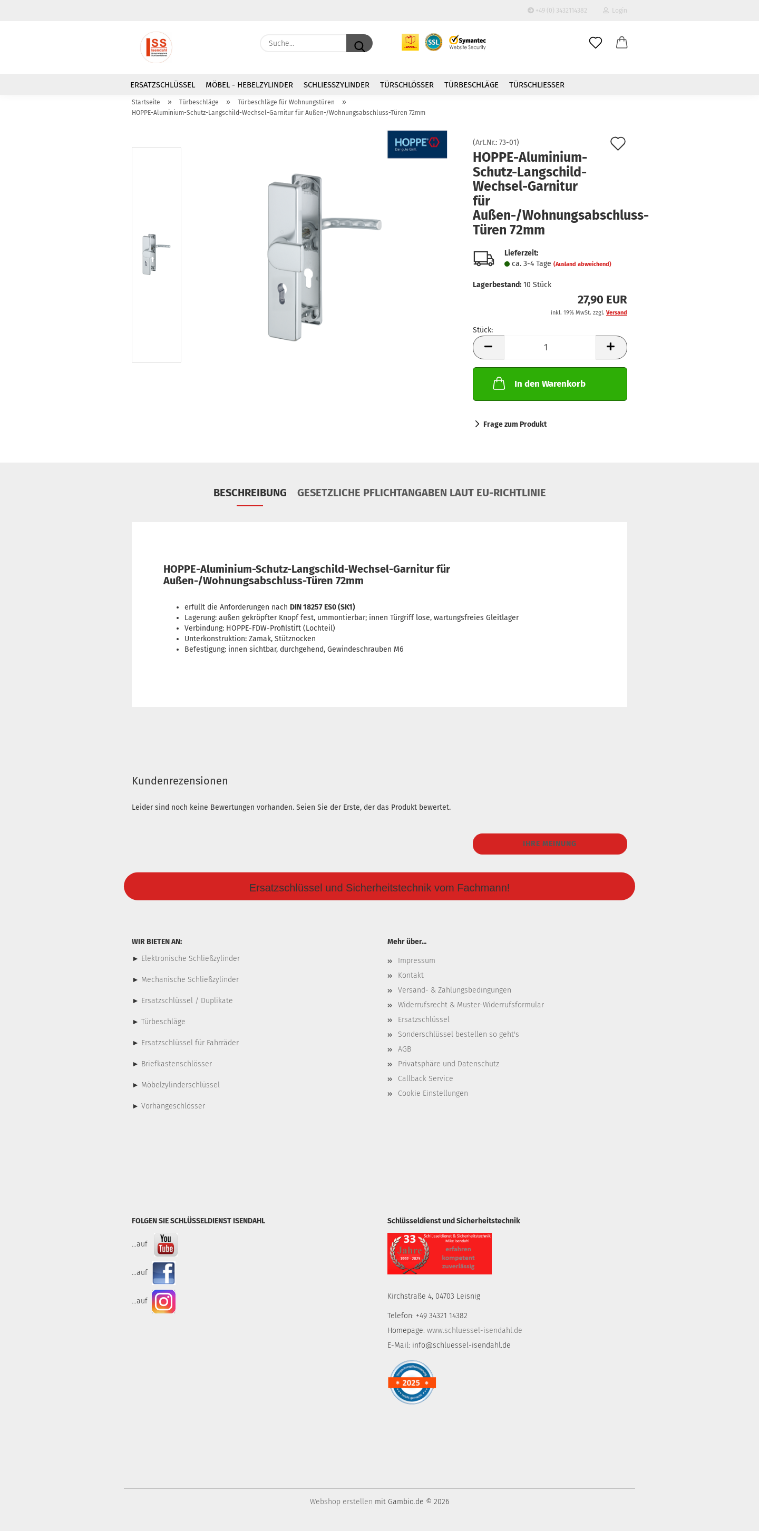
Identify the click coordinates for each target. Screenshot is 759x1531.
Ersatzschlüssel (162, 85)
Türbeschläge (471, 85)
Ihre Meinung (550, 843)
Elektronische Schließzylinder (189, 958)
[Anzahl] (550, 347)
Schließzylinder (336, 85)
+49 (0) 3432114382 (557, 10)
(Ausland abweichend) (582, 264)
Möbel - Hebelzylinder (249, 85)
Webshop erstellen (341, 1501)
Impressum (416, 960)
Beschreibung (250, 492)
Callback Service (425, 1078)
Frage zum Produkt (515, 424)
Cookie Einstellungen (433, 1093)
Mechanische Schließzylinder (189, 979)
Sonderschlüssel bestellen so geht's (458, 1034)
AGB (404, 1049)
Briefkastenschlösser (176, 1063)
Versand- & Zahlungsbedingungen (454, 990)
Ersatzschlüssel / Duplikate (187, 1000)
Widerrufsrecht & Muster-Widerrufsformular (471, 1004)
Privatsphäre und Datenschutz (448, 1063)
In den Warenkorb (538, 383)
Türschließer (537, 85)
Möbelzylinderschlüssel (180, 1085)
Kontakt (411, 975)
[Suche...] (359, 43)
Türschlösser (407, 85)
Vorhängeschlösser (173, 1106)
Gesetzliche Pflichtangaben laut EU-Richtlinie (421, 492)
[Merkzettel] (595, 43)
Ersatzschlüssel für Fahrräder (190, 1042)
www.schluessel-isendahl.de (474, 1330)
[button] (622, 43)
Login (615, 10)
